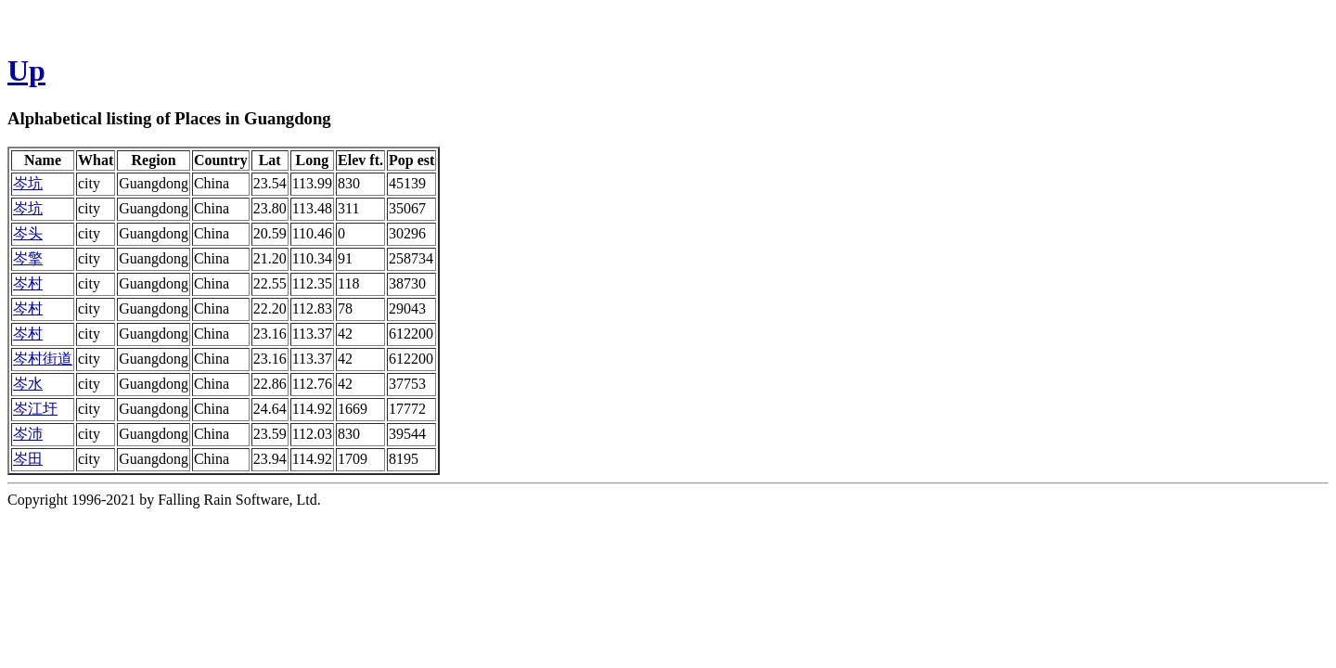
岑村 (28, 283)
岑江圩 (35, 409)
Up (26, 70)
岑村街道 (42, 358)
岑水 (28, 384)
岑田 (28, 459)
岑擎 (28, 258)
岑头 (28, 233)
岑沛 (28, 434)
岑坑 (28, 183)
